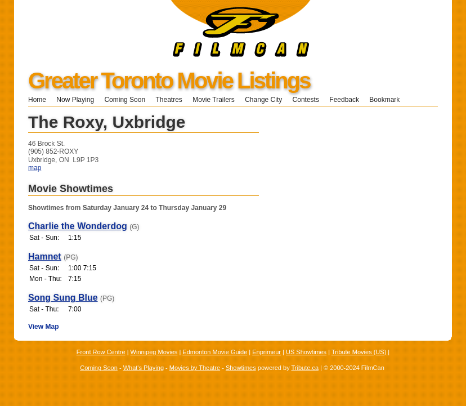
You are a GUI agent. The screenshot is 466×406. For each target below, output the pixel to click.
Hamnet (44, 256)
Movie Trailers (213, 100)
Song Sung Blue (63, 297)
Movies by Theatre (194, 367)
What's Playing (143, 367)
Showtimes (241, 367)
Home (37, 100)
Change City (263, 100)
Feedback (344, 100)
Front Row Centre (101, 352)
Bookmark (388, 100)
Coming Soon (124, 100)
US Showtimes (306, 352)
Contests (306, 100)
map (34, 168)
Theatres (168, 100)
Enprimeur (266, 352)
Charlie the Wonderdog (77, 226)
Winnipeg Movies (154, 352)
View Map (43, 327)
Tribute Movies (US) (358, 352)
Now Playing (75, 100)
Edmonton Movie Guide (214, 352)
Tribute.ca (305, 367)
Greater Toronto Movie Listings (169, 80)
